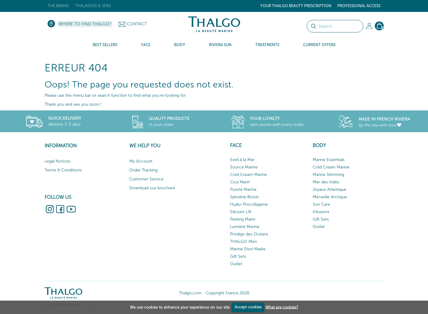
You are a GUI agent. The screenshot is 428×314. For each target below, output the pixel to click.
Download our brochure (152, 187)
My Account (140, 161)
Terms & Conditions (63, 170)
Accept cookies (248, 307)
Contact (137, 23)
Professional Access (358, 6)
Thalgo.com (190, 293)
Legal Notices (57, 161)
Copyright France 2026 (227, 293)
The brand (58, 6)
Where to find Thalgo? (85, 23)
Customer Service (146, 179)
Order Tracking (143, 170)
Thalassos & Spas (93, 6)
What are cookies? (281, 307)
